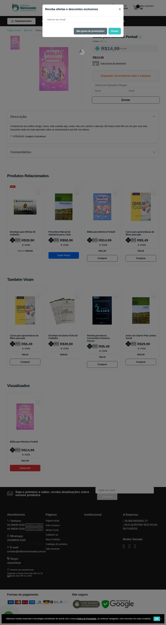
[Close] (120, 9)
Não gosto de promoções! (91, 31)
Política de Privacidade (86, 619)
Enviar (114, 31)
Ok (156, 618)
